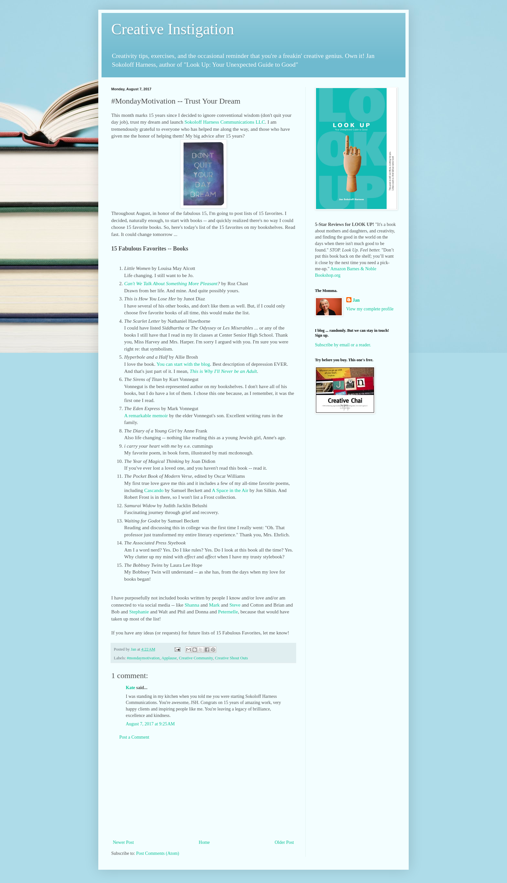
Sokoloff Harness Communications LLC (225, 122)
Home (204, 842)
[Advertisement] (203, 789)
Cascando (154, 490)
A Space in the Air (230, 490)
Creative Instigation (172, 29)
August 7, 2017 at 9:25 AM (150, 723)
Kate (130, 687)
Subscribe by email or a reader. (343, 344)
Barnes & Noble (361, 268)
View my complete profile (370, 309)
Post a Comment (134, 737)
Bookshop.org (327, 275)
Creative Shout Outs (231, 658)
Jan (356, 300)
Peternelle (227, 611)
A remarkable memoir (146, 415)
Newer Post (123, 842)
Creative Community (196, 658)
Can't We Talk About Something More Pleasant (171, 283)
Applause (169, 658)
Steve (234, 605)
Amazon (338, 268)
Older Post (284, 842)
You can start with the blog (183, 364)
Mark (214, 605)
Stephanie (139, 611)
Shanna (192, 605)
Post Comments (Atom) (157, 853)
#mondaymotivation (143, 658)
